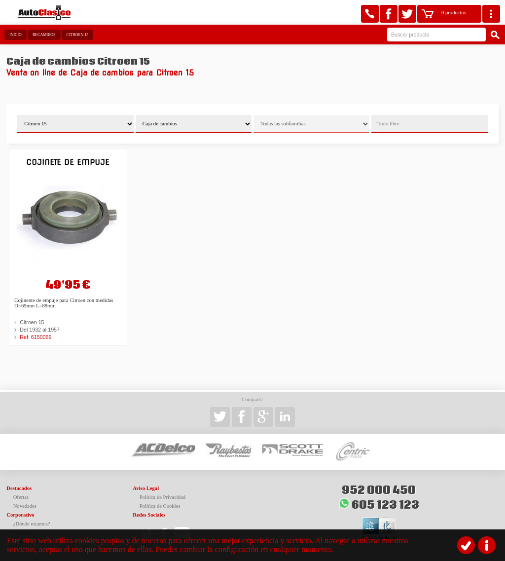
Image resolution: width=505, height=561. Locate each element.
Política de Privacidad (163, 497)
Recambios (44, 35)
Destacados (19, 488)
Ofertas (21, 497)
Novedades (24, 506)
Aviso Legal (146, 488)
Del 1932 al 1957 (40, 330)
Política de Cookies (160, 506)
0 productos (453, 12)
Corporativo (20, 515)
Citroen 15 (78, 35)
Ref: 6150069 (35, 337)
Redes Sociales (149, 515)
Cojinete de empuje (67, 162)
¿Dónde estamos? (31, 523)
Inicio (15, 35)
